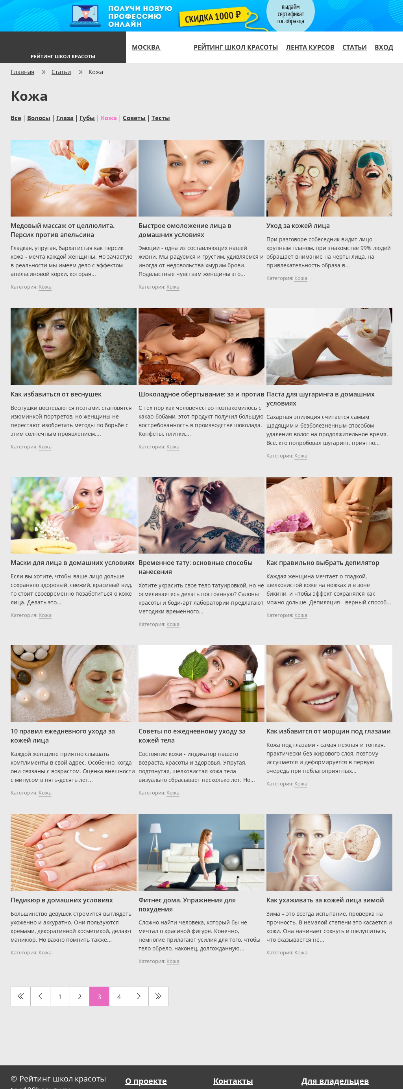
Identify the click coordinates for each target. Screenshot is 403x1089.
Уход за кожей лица (298, 225)
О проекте (146, 1081)
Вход (384, 47)
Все (16, 117)
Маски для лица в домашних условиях (73, 562)
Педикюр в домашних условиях (62, 900)
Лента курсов (310, 47)
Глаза (65, 117)
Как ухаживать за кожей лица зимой (325, 900)
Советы (134, 117)
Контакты (233, 1081)
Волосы (38, 117)
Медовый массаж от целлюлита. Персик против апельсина (63, 230)
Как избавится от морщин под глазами (328, 731)
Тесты (161, 117)
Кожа (109, 117)
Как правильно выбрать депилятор (322, 562)
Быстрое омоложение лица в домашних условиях (185, 230)
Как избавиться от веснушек (56, 394)
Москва (150, 47)
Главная (22, 72)
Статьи (354, 47)
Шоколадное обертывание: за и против (201, 394)
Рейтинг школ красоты (236, 47)
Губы (87, 117)
